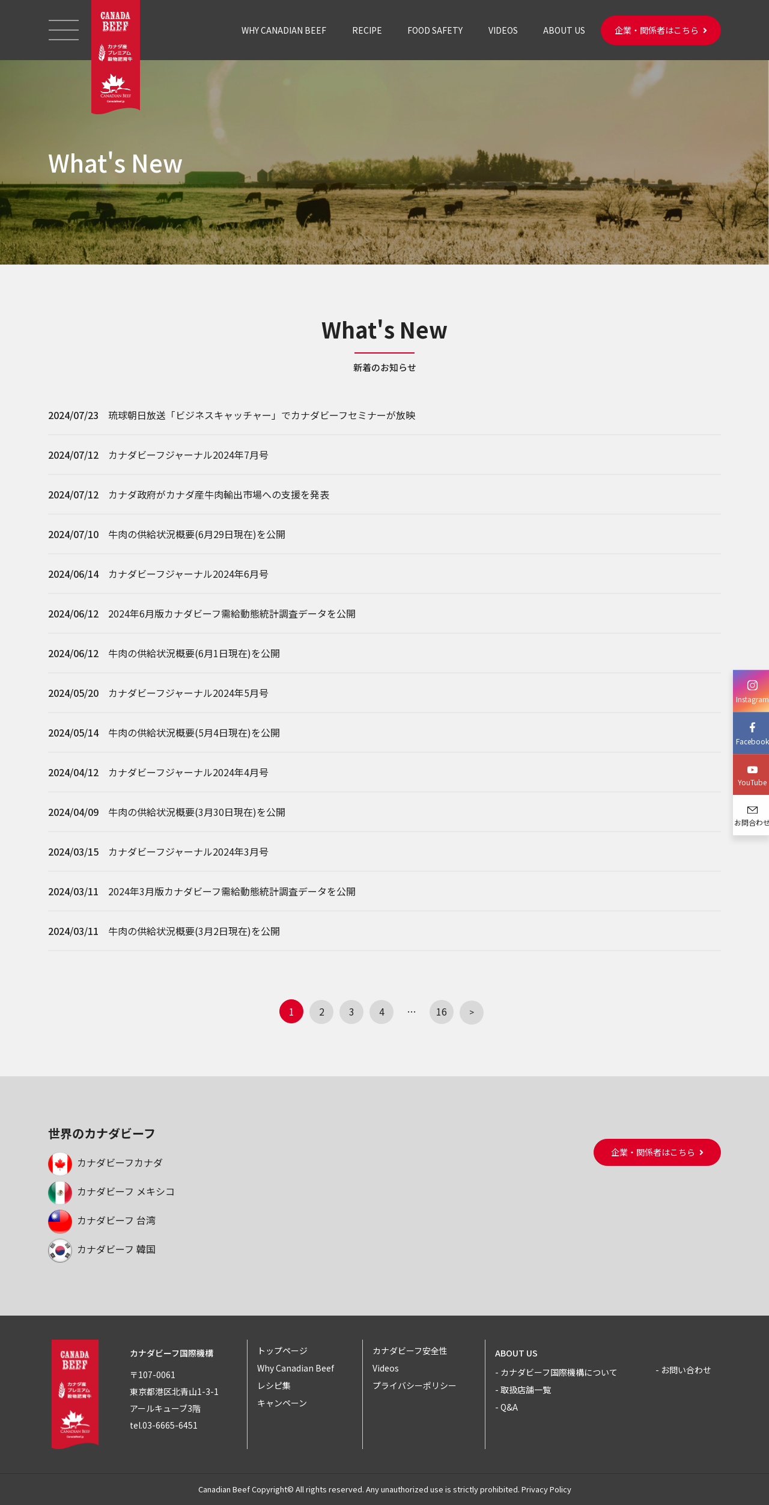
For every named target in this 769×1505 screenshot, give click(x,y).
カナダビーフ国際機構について (559, 1372)
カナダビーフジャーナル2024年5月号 (188, 692)
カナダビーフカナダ (105, 1162)
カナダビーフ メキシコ (111, 1191)
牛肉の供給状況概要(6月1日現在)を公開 (194, 653)
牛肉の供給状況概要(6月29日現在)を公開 (196, 534)
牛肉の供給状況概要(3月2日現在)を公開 (194, 931)
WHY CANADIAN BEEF (284, 30)
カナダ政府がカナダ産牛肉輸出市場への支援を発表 (218, 494)
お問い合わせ (686, 1370)
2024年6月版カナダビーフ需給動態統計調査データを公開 (232, 613)
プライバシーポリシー (414, 1385)
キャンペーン (282, 1403)
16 (441, 1011)
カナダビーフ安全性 (410, 1350)
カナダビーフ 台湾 (102, 1220)
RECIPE (367, 30)
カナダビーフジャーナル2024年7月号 (188, 454)
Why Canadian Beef (295, 1368)
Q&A (509, 1407)
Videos (385, 1368)
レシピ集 (274, 1385)
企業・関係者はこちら (661, 30)
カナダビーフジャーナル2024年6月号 (188, 573)
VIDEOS (503, 30)
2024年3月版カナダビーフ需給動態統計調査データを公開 (232, 891)
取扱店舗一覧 (525, 1390)
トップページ (282, 1350)
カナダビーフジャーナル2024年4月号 (188, 772)
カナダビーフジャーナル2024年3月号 (188, 851)
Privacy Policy (546, 1489)
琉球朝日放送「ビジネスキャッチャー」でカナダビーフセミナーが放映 (261, 415)
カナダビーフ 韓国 (102, 1249)
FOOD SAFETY (435, 30)
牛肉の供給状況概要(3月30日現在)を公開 (196, 812)
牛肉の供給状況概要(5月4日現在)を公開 (194, 732)
